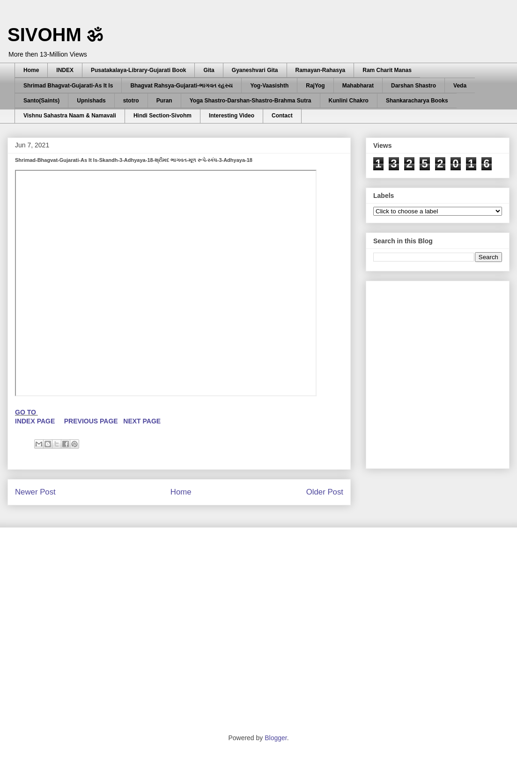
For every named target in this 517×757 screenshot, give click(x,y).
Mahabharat (358, 85)
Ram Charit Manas (387, 70)
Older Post (324, 492)
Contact (282, 115)
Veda (459, 85)
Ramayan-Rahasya (320, 70)
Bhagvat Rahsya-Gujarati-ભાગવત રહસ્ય (181, 85)
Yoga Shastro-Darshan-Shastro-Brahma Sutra (250, 100)
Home (31, 70)
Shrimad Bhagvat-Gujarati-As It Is (68, 85)
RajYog (315, 85)
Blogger (276, 738)
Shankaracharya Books (417, 100)
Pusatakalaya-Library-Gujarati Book (138, 70)
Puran (164, 100)
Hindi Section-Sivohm (162, 115)
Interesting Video (231, 115)
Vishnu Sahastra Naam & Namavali (69, 115)
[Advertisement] (88, 372)
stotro (131, 100)
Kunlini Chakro (349, 100)
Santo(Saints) (41, 100)
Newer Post (35, 492)
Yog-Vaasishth (269, 85)
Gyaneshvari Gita (255, 70)
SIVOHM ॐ (55, 34)
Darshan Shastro (413, 85)
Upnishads (91, 100)
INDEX (65, 70)
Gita (208, 70)
